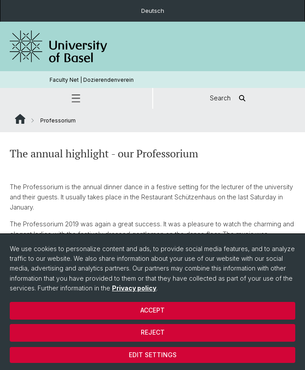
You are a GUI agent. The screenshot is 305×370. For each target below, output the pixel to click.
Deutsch (152, 10)
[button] (76, 98)
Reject (153, 332)
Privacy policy (134, 288)
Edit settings (153, 355)
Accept (152, 310)
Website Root (20, 119)
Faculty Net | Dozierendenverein (92, 79)
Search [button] (229, 98)
